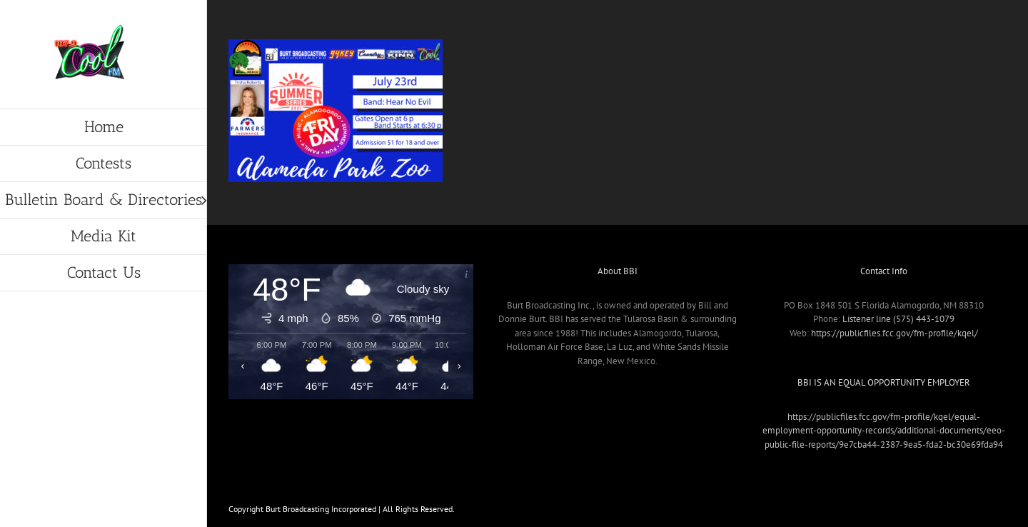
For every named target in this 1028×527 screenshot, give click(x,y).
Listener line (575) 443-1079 (898, 319)
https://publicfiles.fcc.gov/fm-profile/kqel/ (894, 333)
